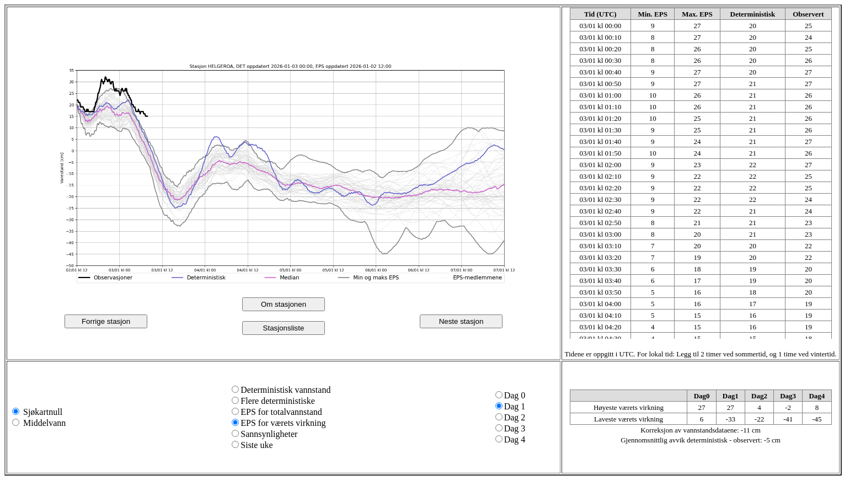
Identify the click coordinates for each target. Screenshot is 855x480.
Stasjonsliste (283, 328)
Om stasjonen (283, 304)
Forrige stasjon (106, 321)
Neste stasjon (461, 321)
